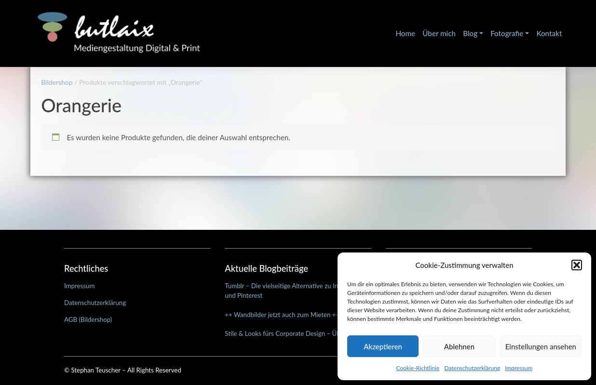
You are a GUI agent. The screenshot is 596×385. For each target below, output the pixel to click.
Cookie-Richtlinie (418, 368)
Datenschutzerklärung (472, 368)
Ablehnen (459, 346)
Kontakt (549, 33)
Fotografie (506, 33)
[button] (577, 265)
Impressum (518, 368)
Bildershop (56, 82)
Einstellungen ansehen (540, 346)
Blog (470, 33)
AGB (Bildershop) (88, 319)
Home (405, 33)
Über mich (439, 33)
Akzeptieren (383, 346)
